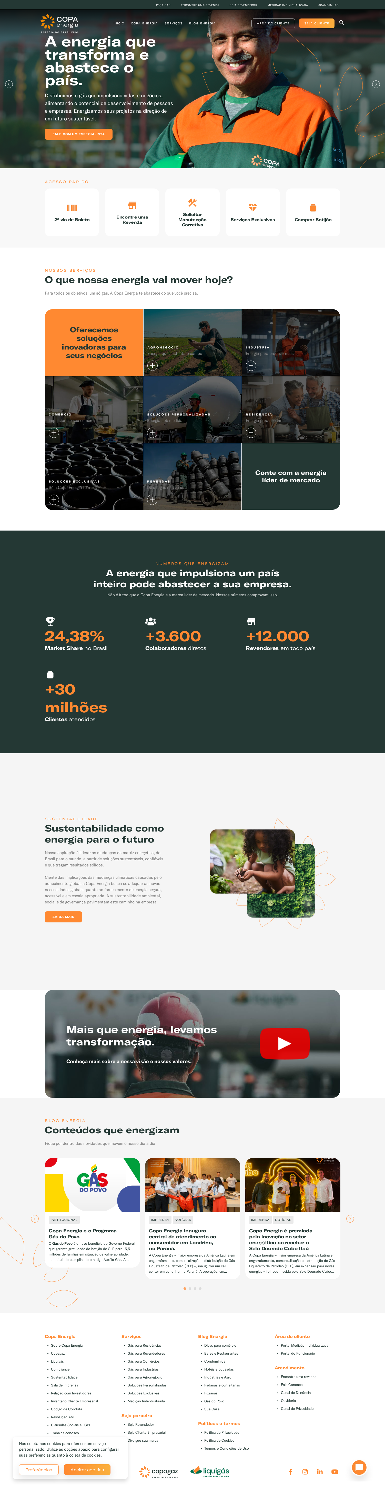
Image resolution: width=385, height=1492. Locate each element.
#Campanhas (328, 5)
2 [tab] (189, 1292)
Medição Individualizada (146, 1405)
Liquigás (57, 1365)
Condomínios (214, 1365)
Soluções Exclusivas (143, 1397)
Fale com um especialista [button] (79, 134)
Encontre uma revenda (200, 5)
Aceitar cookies (87, 1469)
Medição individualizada (288, 5)
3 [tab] (195, 1292)
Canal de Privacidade (297, 1412)
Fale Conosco (292, 1388)
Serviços (174, 24)
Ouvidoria (288, 1404)
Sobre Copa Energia (67, 1349)
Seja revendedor (244, 5)
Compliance (60, 1373)
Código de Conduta (66, 1413)
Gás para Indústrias (143, 1373)
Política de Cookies (219, 1444)
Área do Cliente (268, 24)
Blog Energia (203, 24)
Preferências (38, 1469)
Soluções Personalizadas (147, 1389)
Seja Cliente (312, 24)
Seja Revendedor (141, 1428)
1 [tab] (184, 1292)
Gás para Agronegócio (145, 1381)
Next (376, 84)
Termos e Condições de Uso (226, 1452)
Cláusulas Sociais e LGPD (71, 1429)
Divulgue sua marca (143, 1444)
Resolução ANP (63, 1421)
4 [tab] (200, 1292)
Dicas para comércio (220, 1349)
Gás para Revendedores (146, 1357)
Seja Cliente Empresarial (147, 1436)
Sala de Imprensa (64, 1389)
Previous (9, 84)
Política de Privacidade (221, 1436)
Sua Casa (211, 1413)
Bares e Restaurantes (221, 1357)
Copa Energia (144, 24)
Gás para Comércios (144, 1365)
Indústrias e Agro (217, 1381)
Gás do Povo (214, 1405)
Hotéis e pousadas (219, 1373)
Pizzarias (211, 1397)
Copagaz (58, 1357)
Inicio (119, 24)
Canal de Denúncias (296, 1396)
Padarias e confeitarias (222, 1389)
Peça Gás (163, 5)
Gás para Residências (144, 1349)
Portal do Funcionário (298, 1357)
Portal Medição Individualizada (304, 1349)
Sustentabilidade (64, 1381)
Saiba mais (63, 920)
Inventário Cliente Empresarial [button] (74, 1405)
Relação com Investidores (71, 1397)
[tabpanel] (192, 84)
